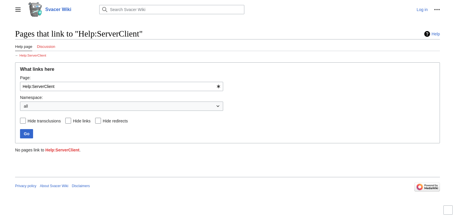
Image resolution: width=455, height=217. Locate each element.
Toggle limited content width (449, 212)
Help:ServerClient (32, 55)
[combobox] (121, 86)
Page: (25, 77)
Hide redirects (115, 121)
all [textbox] (26, 106)
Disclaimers (81, 186)
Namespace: (31, 97)
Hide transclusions (44, 121)
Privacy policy (25, 186)
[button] (18, 9)
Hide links (82, 121)
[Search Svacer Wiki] (171, 9)
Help (435, 34)
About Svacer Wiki (54, 186)
